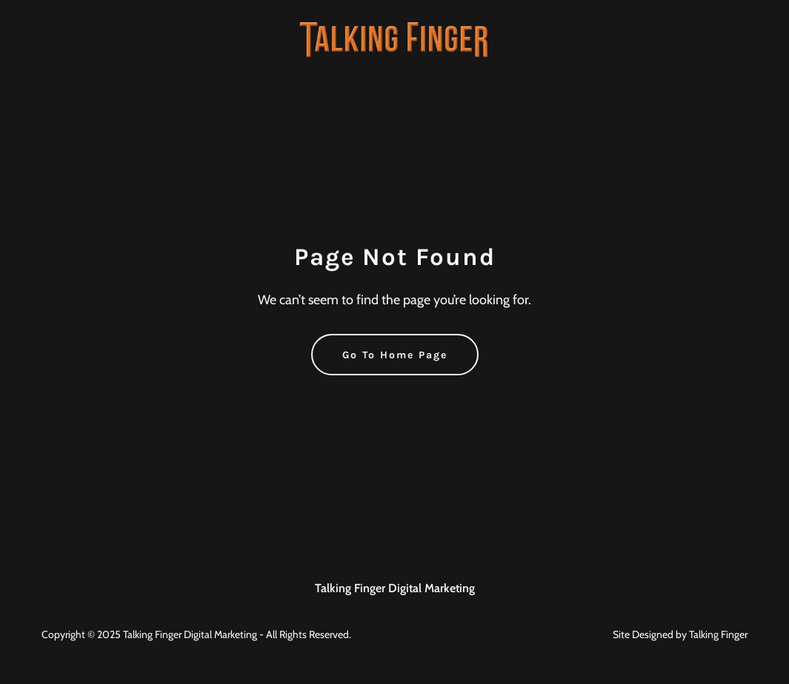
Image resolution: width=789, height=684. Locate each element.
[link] (394, 38)
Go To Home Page (394, 355)
